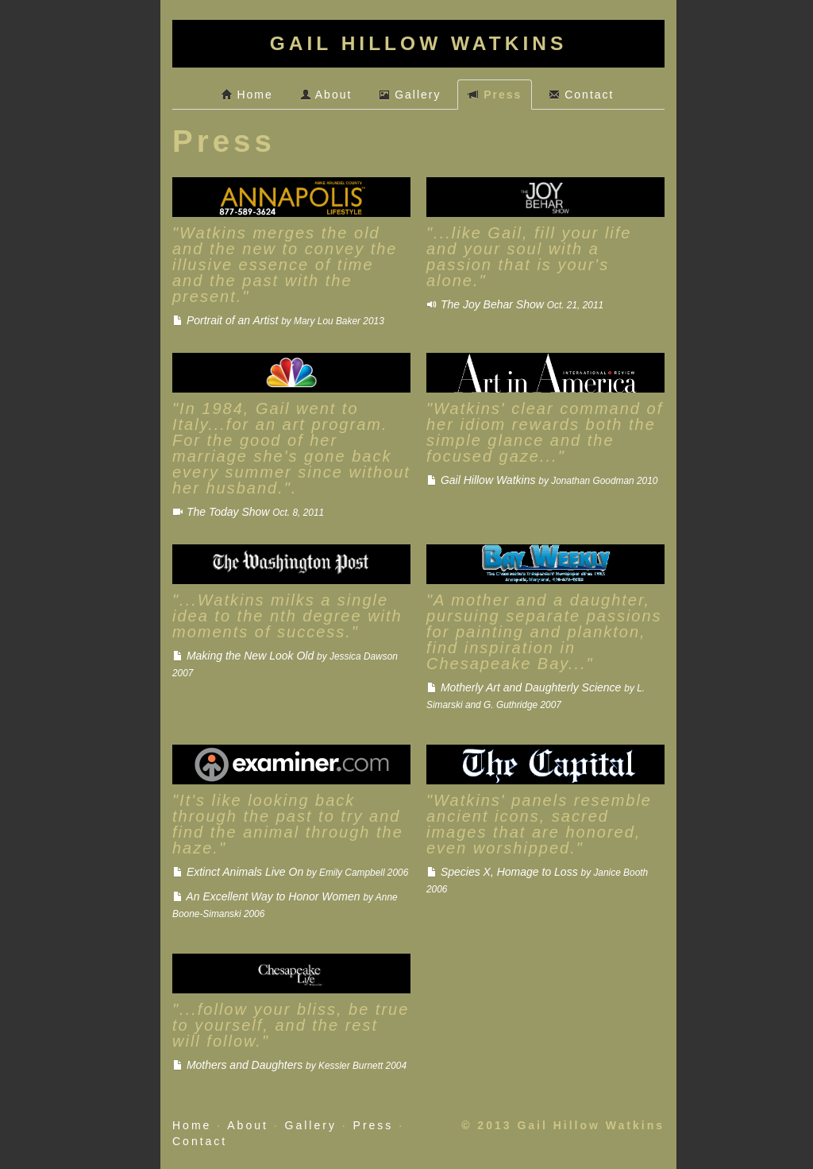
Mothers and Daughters (289, 1065)
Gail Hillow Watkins (541, 480)
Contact (581, 94)
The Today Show (248, 511)
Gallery (410, 94)
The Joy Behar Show (514, 304)
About (326, 94)
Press (495, 94)
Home (247, 94)
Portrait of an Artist (278, 320)
